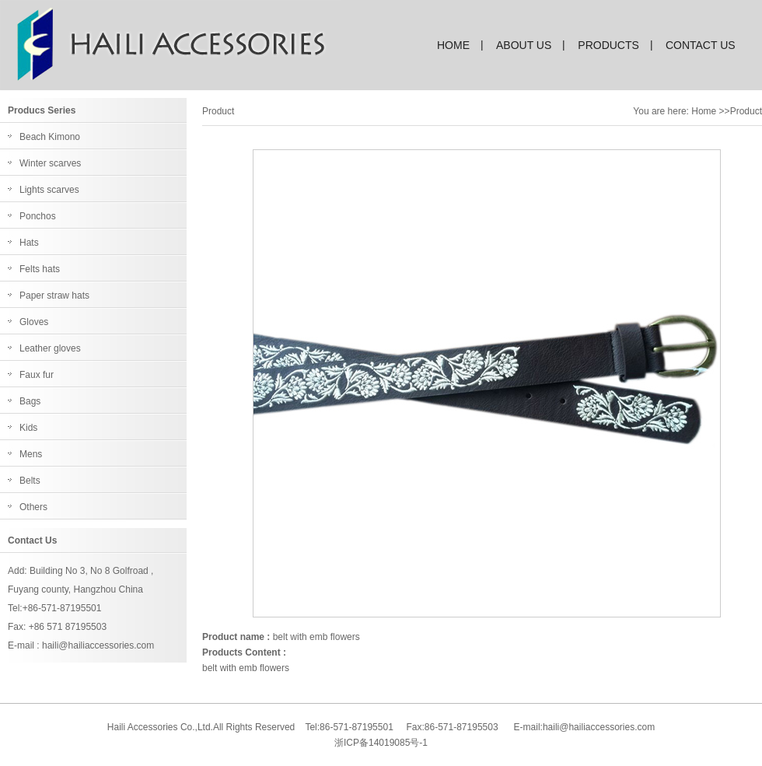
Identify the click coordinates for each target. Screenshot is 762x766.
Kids (28, 427)
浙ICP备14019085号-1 (381, 742)
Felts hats (39, 269)
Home (703, 111)
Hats (29, 242)
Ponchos (37, 216)
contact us (701, 45)
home (453, 45)
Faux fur (36, 374)
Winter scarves (50, 163)
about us (523, 45)
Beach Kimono (49, 136)
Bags (29, 401)
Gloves (33, 322)
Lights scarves (49, 189)
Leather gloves (50, 348)
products (608, 45)
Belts (29, 480)
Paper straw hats (54, 295)
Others (33, 507)
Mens (30, 454)
